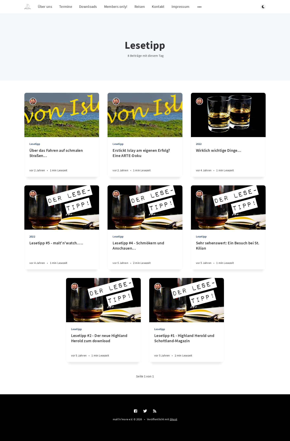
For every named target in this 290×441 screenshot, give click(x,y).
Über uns (45, 6)
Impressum (181, 6)
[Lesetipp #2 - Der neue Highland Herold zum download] (103, 347)
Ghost (173, 419)
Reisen (140, 6)
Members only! (115, 6)
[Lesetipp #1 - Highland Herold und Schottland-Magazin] (186, 347)
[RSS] (154, 411)
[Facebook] (135, 411)
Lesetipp (34, 144)
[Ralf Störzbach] (32, 101)
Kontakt (158, 6)
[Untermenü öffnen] (199, 7)
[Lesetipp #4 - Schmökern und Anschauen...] (145, 255)
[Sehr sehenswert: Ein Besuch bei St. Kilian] (228, 255)
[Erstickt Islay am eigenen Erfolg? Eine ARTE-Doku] (145, 162)
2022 (199, 144)
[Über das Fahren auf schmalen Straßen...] (61, 162)
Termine (65, 6)
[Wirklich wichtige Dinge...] (228, 162)
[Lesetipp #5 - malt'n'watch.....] (61, 255)
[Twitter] (145, 411)
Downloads (88, 6)
